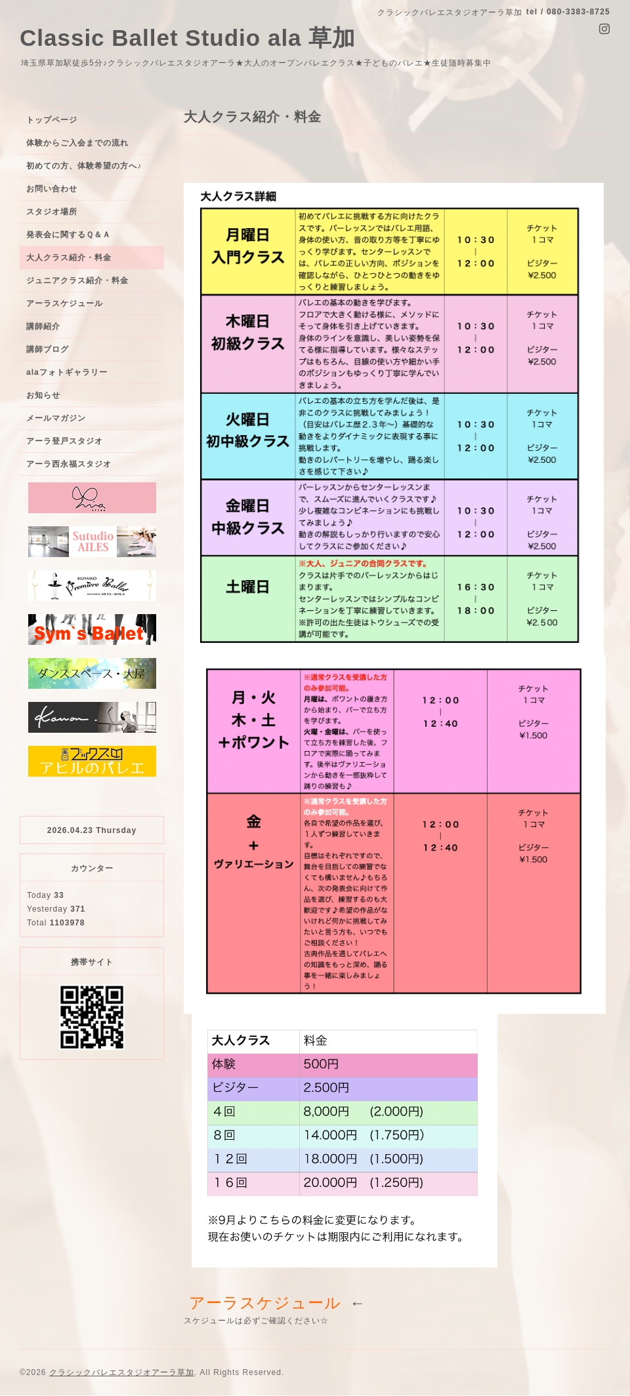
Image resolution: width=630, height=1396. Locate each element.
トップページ (51, 120)
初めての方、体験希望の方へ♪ (84, 165)
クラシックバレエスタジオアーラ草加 (121, 1372)
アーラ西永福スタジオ (69, 464)
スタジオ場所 (51, 211)
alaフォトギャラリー (67, 372)
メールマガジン (56, 418)
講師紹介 (43, 326)
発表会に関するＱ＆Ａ (68, 234)
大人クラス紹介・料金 (69, 257)
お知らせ (43, 395)
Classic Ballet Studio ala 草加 (188, 37)
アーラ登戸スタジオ (64, 441)
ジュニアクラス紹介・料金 (77, 280)
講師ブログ (47, 349)
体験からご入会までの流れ (77, 142)
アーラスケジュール (64, 303)
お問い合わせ (51, 188)
